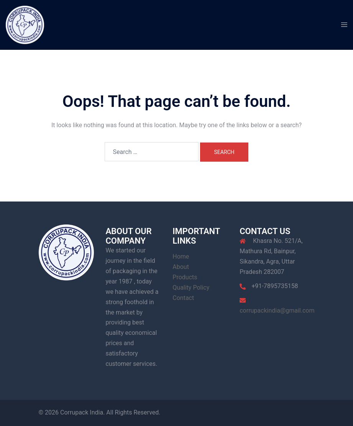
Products (184, 277)
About (180, 266)
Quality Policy (190, 287)
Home (180, 256)
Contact (183, 297)
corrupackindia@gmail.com (277, 310)
